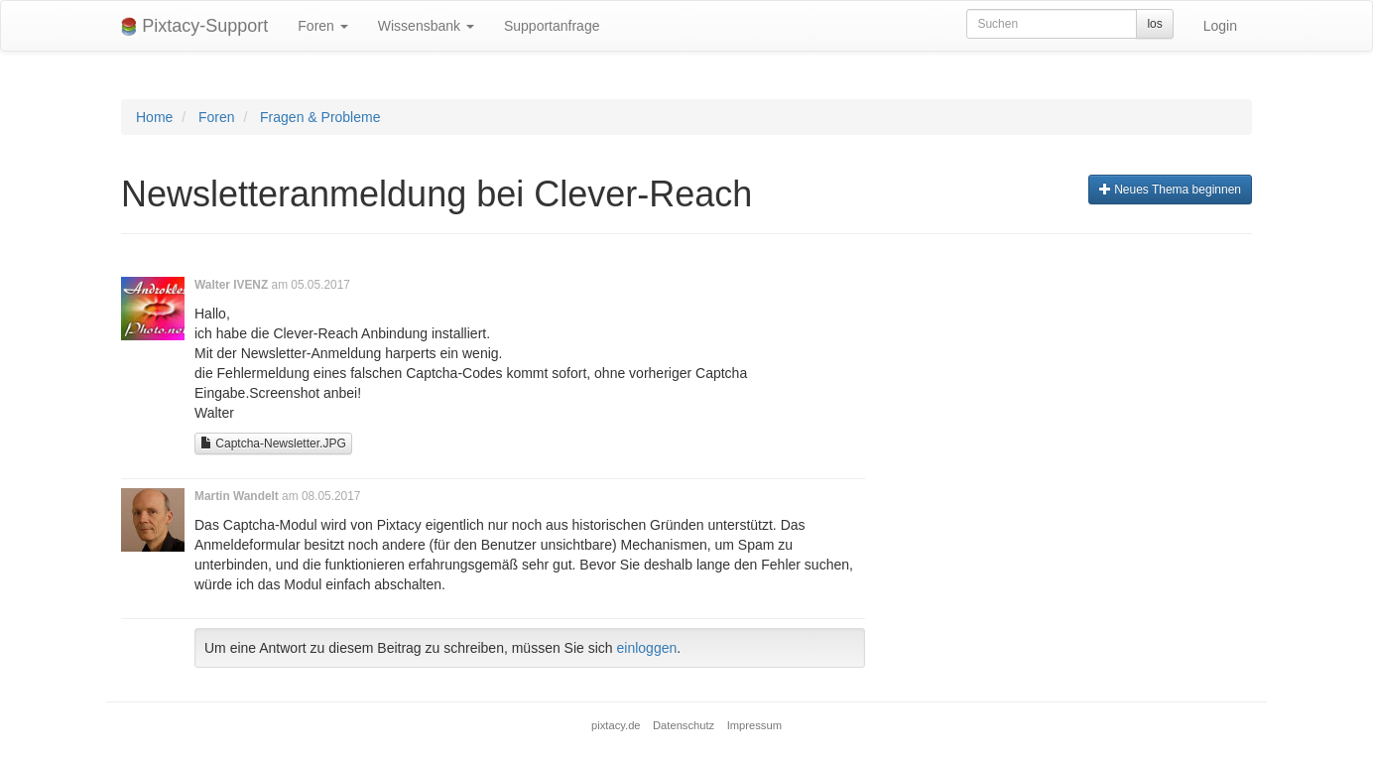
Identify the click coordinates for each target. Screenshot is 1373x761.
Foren (322, 26)
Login (1220, 26)
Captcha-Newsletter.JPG (273, 443)
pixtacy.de (616, 725)
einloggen (647, 648)
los (1154, 24)
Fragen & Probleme (320, 117)
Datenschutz (683, 725)
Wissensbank (426, 26)
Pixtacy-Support (194, 26)
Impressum (754, 725)
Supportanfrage (552, 26)
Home (154, 117)
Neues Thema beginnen (1170, 189)
